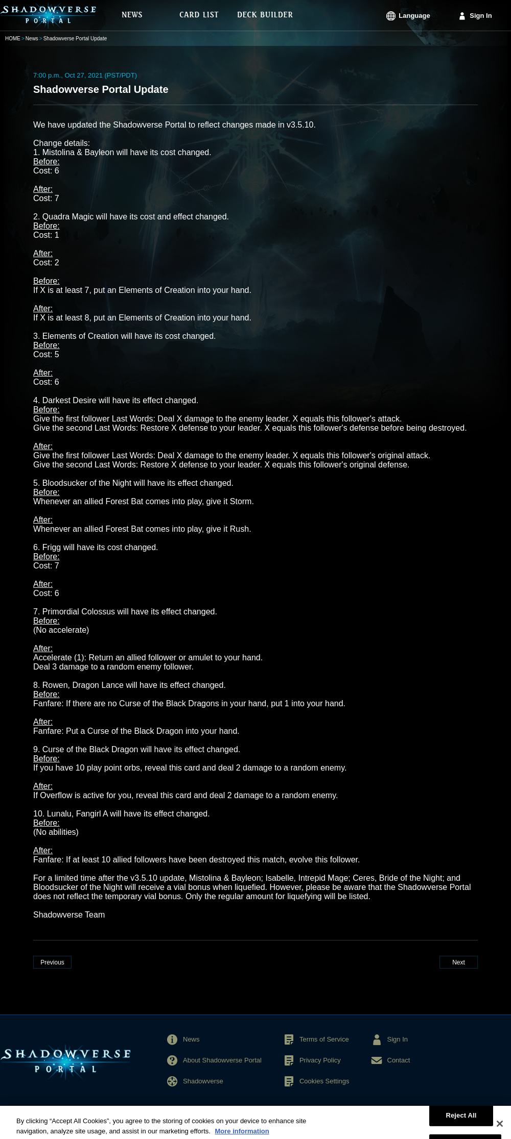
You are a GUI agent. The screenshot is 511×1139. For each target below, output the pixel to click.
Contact (398, 1060)
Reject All (461, 1118)
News (32, 38)
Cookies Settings (324, 1081)
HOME (12, 38)
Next (458, 962)
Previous (52, 962)
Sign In (481, 15)
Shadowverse (203, 1081)
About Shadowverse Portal (222, 1060)
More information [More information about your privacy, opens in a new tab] (242, 1134)
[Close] (500, 1127)
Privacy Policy (320, 1060)
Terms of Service (324, 1039)
